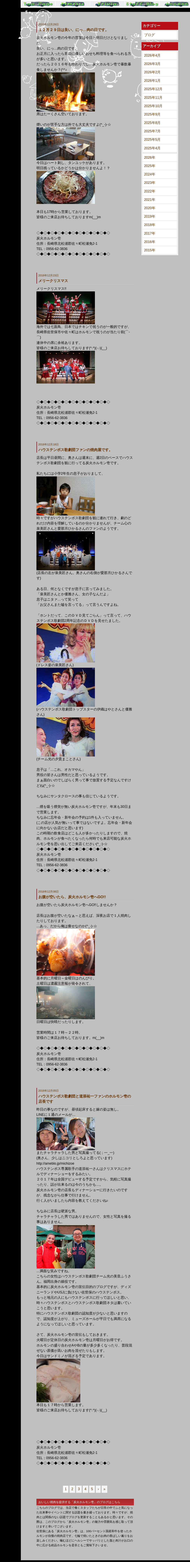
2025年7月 (152, 131)
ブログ (149, 35)
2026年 (149, 157)
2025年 (149, 166)
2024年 (149, 174)
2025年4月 (152, 148)
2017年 (149, 233)
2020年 (149, 208)
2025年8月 (152, 123)
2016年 (149, 242)
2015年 (149, 250)
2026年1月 (152, 81)
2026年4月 (152, 55)
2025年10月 (153, 106)
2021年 (149, 200)
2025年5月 (152, 140)
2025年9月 (152, 114)
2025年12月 (153, 89)
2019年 (149, 216)
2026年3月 (152, 64)
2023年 (149, 183)
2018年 (149, 225)
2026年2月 (152, 72)
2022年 (149, 191)
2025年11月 (153, 98)
